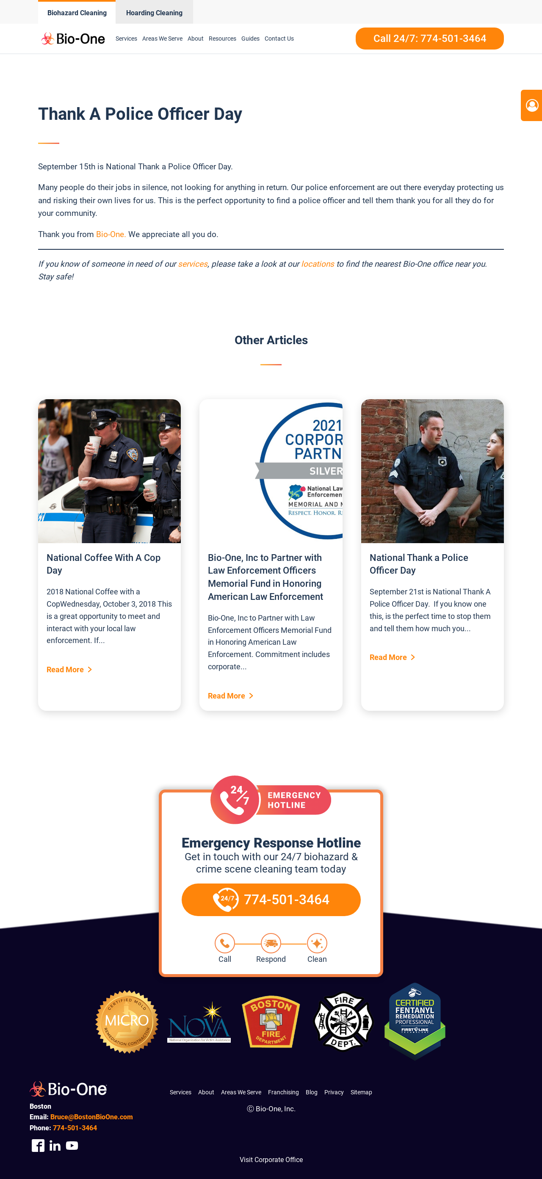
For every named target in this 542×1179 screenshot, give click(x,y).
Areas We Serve (162, 38)
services (192, 264)
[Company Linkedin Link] (55, 1145)
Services (126, 38)
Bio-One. (111, 234)
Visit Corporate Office (271, 1160)
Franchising (283, 1092)
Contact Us (279, 38)
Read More (65, 669)
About (196, 38)
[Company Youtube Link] (72, 1145)
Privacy (334, 1092)
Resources (222, 38)
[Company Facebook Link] (38, 1145)
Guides (250, 38)
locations (317, 264)
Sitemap (361, 1092)
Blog (312, 1092)
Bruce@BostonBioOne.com (91, 1117)
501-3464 (75, 1128)
